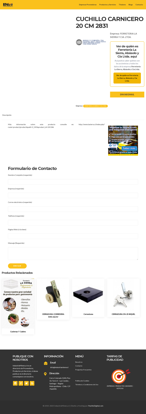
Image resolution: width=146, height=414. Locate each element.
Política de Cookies (82, 381)
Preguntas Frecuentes (83, 370)
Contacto (139, 5)
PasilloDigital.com (95, 406)
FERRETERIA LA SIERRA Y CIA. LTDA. (95, 106)
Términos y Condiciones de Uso (86, 384)
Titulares (122, 5)
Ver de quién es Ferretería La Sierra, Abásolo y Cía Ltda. (127, 78)
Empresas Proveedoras (88, 5)
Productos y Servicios (107, 5)
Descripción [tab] (6, 115)
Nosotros (78, 362)
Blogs (131, 5)
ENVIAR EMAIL (127, 94)
